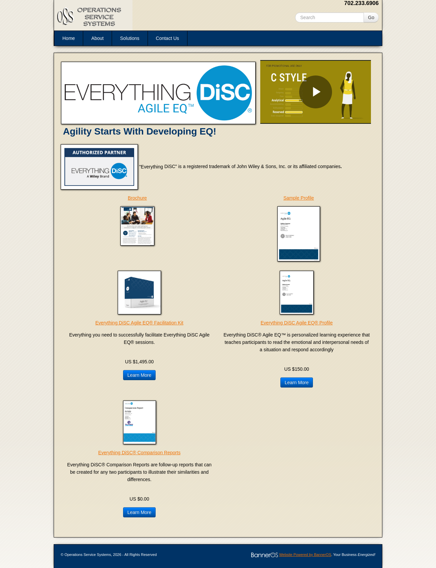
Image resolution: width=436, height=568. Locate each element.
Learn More (139, 375)
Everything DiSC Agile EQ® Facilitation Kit (139, 322)
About (97, 38)
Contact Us (167, 38)
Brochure (137, 198)
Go (371, 17)
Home (68, 38)
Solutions (130, 38)
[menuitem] (68, 38)
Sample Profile (298, 198)
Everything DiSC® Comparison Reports (139, 452)
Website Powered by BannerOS (305, 555)
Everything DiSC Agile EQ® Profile (297, 322)
